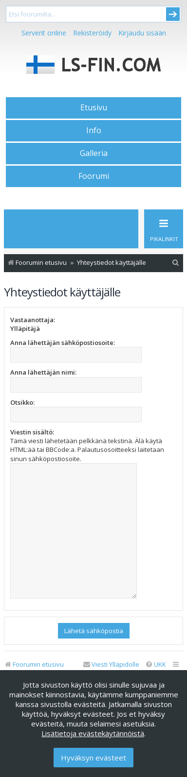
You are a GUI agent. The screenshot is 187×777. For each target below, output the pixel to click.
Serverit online (43, 32)
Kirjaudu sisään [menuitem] (142, 32)
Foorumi (93, 176)
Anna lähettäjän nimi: (43, 372)
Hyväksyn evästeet (93, 757)
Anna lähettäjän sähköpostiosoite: (62, 342)
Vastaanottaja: (32, 319)
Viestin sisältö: (32, 432)
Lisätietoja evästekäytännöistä (92, 733)
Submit (173, 14)
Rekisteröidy (92, 32)
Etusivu (93, 107)
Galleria (94, 153)
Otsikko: (22, 402)
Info (93, 130)
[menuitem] (175, 263)
